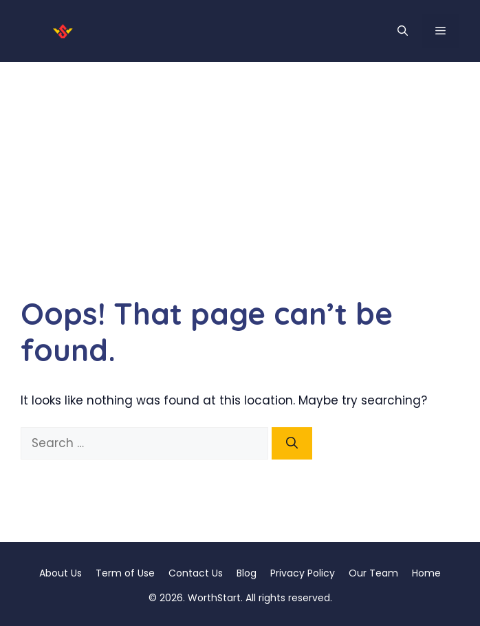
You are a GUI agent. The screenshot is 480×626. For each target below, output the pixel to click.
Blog (247, 573)
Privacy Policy (302, 573)
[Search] (292, 443)
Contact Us (195, 573)
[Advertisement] (240, 165)
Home (426, 573)
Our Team (373, 573)
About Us (60, 573)
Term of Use (125, 573)
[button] (403, 31)
